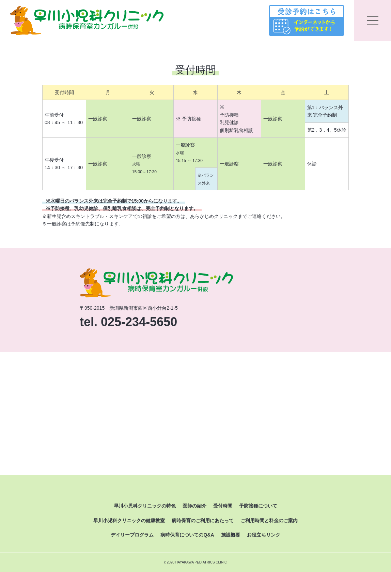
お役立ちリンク (263, 535)
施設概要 (230, 535)
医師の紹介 (194, 506)
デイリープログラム (132, 535)
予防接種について (258, 506)
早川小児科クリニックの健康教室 (129, 520)
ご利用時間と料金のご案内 (269, 520)
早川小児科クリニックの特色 (145, 506)
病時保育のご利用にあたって (203, 520)
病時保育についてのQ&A (187, 535)
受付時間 (222, 506)
